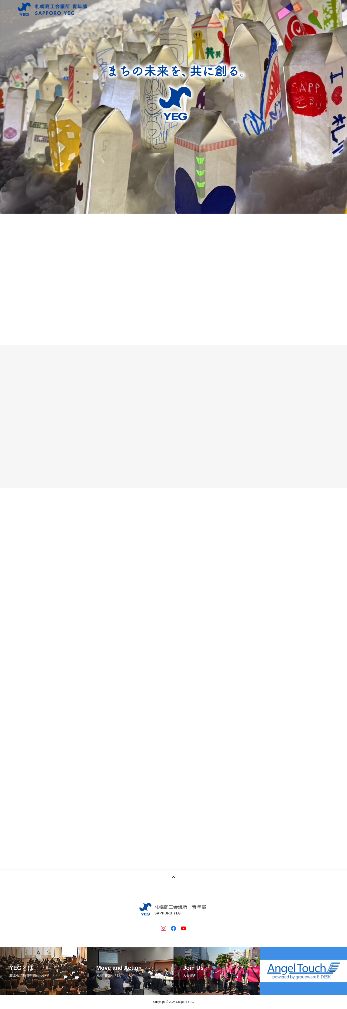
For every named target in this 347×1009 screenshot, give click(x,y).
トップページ (179, 9)
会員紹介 (264, 9)
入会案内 (242, 9)
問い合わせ (289, 9)
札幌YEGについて (212, 9)
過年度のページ (318, 9)
